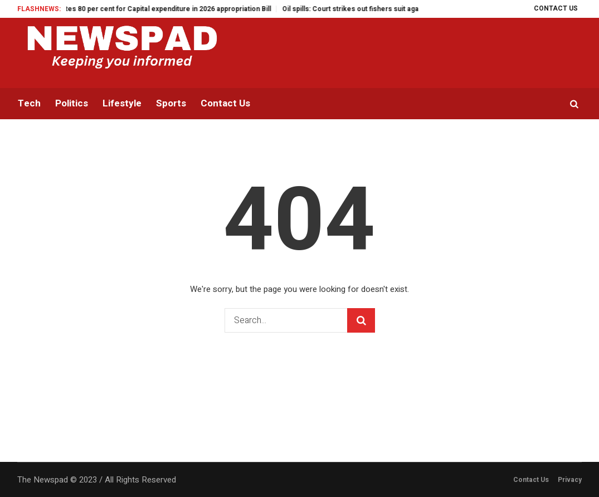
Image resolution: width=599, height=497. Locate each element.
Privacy (570, 480)
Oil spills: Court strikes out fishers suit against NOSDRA (378, 9)
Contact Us (531, 480)
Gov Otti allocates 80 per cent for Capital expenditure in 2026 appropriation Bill (151, 9)
